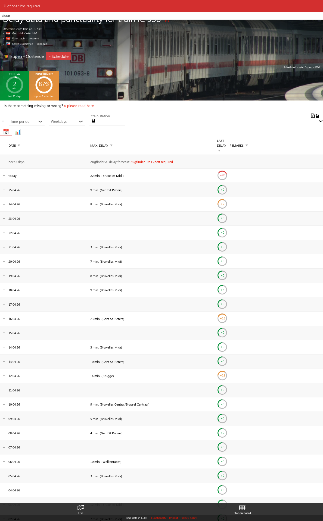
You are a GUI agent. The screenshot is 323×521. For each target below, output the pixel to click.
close (6, 16)
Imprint (173, 518)
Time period (26, 121)
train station (100, 116)
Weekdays (67, 121)
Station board (242, 508)
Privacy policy (189, 518)
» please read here (79, 105)
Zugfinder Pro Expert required (152, 161)
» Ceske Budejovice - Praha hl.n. (25, 44)
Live (80, 508)
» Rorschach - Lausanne (21, 38)
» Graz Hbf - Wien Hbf (20, 33)
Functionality (158, 518)
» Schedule (58, 56)
